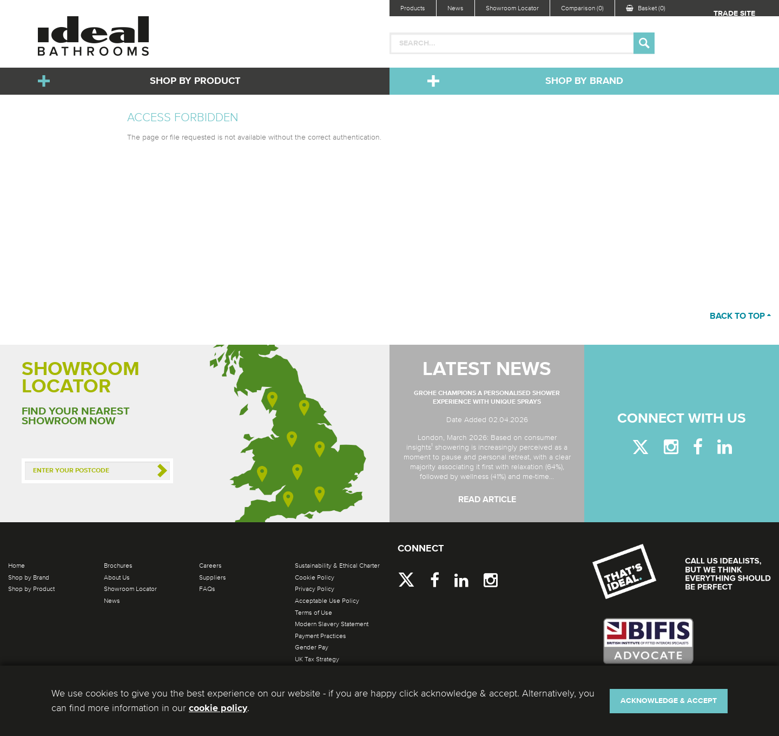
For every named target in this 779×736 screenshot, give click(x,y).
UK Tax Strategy (317, 659)
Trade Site (734, 13)
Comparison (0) (582, 8)
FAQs (207, 589)
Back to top (740, 316)
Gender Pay (311, 647)
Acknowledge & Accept (668, 701)
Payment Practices (320, 636)
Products (412, 8)
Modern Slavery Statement (331, 624)
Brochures (118, 565)
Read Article (487, 500)
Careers (210, 565)
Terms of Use (313, 612)
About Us (117, 577)
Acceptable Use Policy (327, 600)
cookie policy (218, 708)
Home (16, 565)
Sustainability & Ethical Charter (337, 565)
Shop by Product (195, 81)
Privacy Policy (314, 589)
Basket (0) (645, 8)
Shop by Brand (584, 81)
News (455, 8)
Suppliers (212, 577)
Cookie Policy (314, 577)
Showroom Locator (512, 8)
